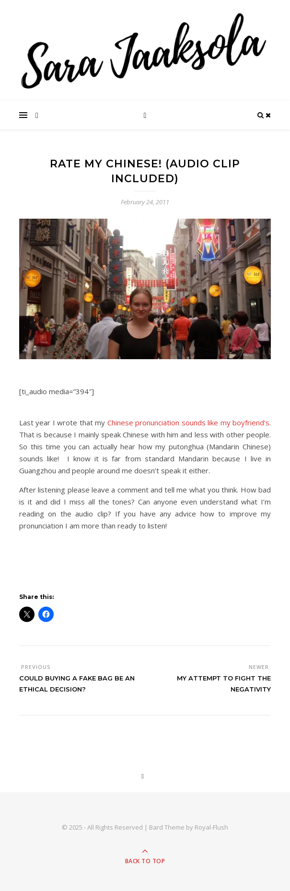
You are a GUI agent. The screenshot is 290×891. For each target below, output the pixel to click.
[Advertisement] (131, 565)
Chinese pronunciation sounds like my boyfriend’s (188, 422)
